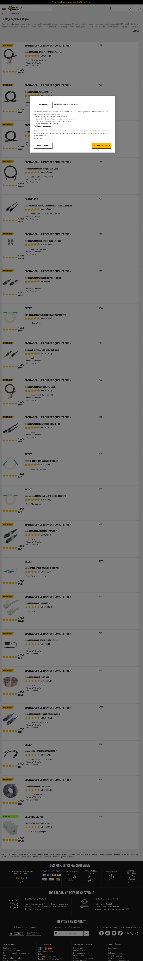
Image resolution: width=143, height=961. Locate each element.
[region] (72, 124)
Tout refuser (43, 105)
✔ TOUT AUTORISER (102, 146)
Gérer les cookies (43, 146)
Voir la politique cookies (42, 126)
